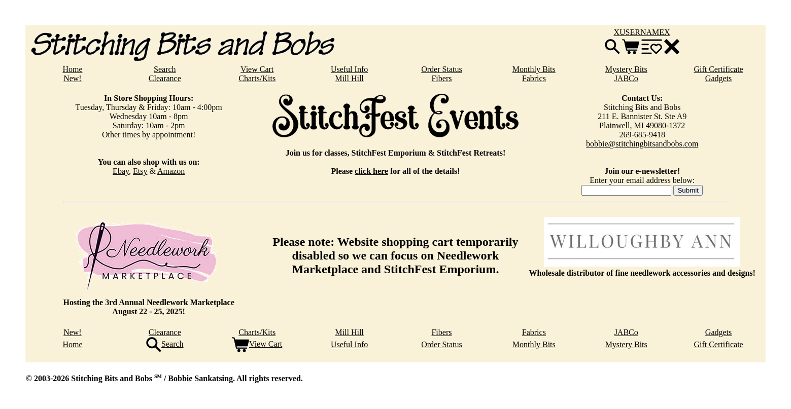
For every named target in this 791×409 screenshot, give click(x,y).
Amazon (171, 171)
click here (371, 171)
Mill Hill (349, 78)
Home (72, 69)
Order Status (441, 69)
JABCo (626, 78)
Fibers (441, 78)
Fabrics (534, 78)
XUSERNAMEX (641, 32)
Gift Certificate (718, 69)
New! (72, 78)
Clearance (165, 78)
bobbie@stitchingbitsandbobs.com (642, 143)
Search (165, 69)
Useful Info (349, 69)
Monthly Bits (534, 69)
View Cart (256, 69)
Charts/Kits (257, 78)
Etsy (140, 171)
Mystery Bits (626, 69)
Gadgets (718, 78)
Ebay (121, 171)
